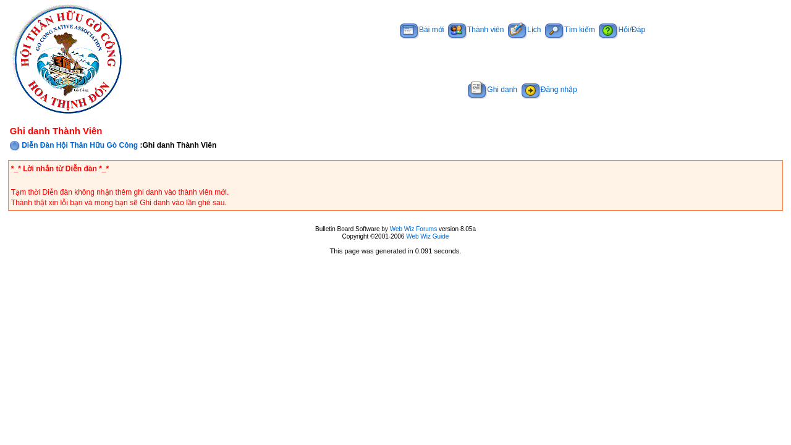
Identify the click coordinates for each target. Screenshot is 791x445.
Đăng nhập (549, 89)
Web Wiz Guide (427, 236)
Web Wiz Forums (414, 229)
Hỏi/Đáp (622, 29)
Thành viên (476, 29)
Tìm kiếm (570, 29)
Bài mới (422, 29)
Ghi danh (492, 89)
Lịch (524, 29)
